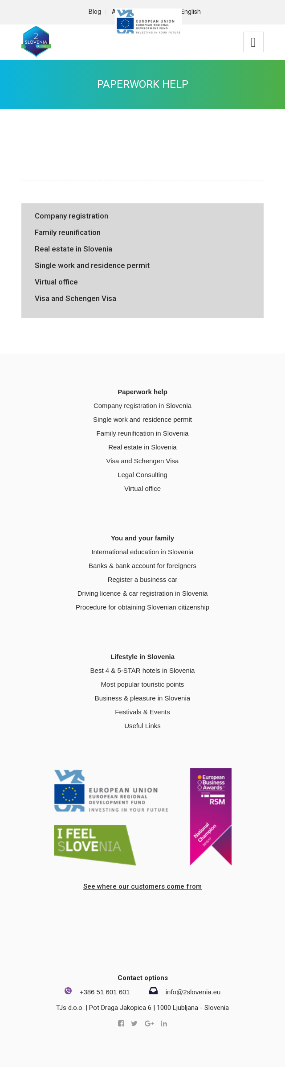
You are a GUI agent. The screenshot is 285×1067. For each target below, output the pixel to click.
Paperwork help (142, 84)
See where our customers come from (142, 886)
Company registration (71, 215)
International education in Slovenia (142, 552)
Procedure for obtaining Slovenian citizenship (142, 607)
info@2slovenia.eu (193, 992)
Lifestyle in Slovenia (142, 656)
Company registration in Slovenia (142, 405)
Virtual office (56, 281)
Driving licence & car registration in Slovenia (142, 593)
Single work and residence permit (92, 265)
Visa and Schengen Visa (75, 298)
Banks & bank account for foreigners (142, 565)
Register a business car (143, 579)
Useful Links (142, 725)
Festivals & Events (142, 712)
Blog (95, 11)
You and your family (142, 538)
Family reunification (68, 232)
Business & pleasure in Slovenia (142, 698)
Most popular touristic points (142, 684)
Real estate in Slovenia (73, 248)
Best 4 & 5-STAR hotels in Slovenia (142, 670)
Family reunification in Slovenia (143, 433)
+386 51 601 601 (105, 992)
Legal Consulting (142, 474)
